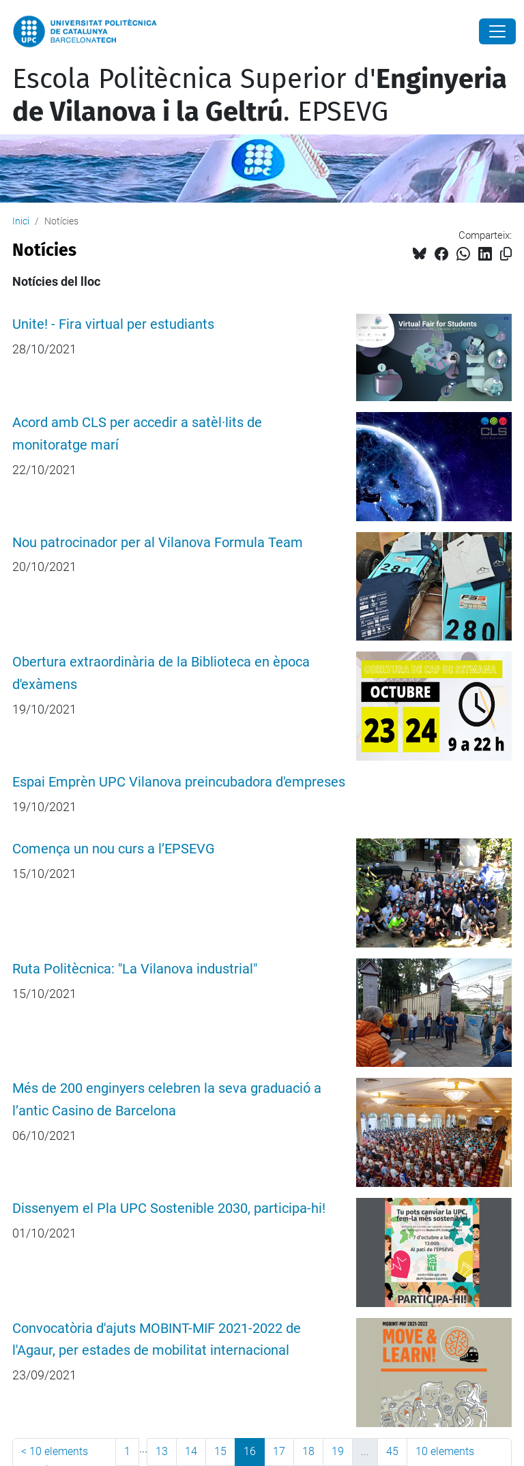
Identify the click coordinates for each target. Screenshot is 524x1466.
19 (338, 1451)
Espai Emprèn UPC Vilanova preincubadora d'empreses (178, 782)
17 (279, 1451)
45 (392, 1451)
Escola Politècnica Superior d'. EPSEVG (259, 95)
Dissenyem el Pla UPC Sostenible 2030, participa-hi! (168, 1208)
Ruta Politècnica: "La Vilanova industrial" (134, 969)
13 (162, 1451)
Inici (20, 221)
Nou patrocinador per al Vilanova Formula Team (157, 543)
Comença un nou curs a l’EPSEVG (113, 849)
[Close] (497, 31)
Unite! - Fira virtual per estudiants (113, 324)
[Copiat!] (506, 254)
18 (308, 1451)
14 (191, 1451)
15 (220, 1451)
